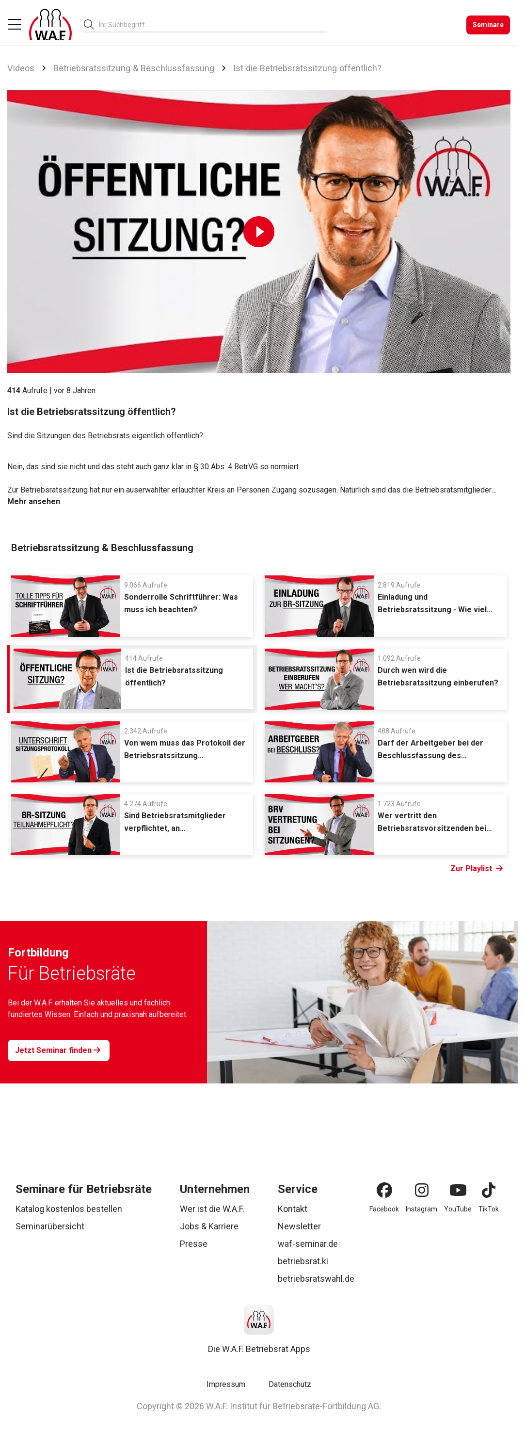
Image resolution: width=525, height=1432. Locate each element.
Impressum (226, 1384)
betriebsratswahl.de (316, 1278)
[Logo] (50, 25)
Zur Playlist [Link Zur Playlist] (476, 869)
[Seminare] (488, 25)
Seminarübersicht (50, 1226)
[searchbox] (208, 24)
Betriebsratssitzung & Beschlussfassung (133, 68)
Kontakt (292, 1209)
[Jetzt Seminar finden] (59, 1050)
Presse (193, 1244)
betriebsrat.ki (303, 1261)
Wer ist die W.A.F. (212, 1209)
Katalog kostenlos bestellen (69, 1209)
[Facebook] (384, 1190)
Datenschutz (290, 1384)
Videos (20, 68)
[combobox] (213, 24)
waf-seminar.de (308, 1244)
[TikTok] (488, 1190)
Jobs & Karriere (209, 1226)
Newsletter (299, 1226)
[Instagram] (421, 1190)
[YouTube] (458, 1190)
